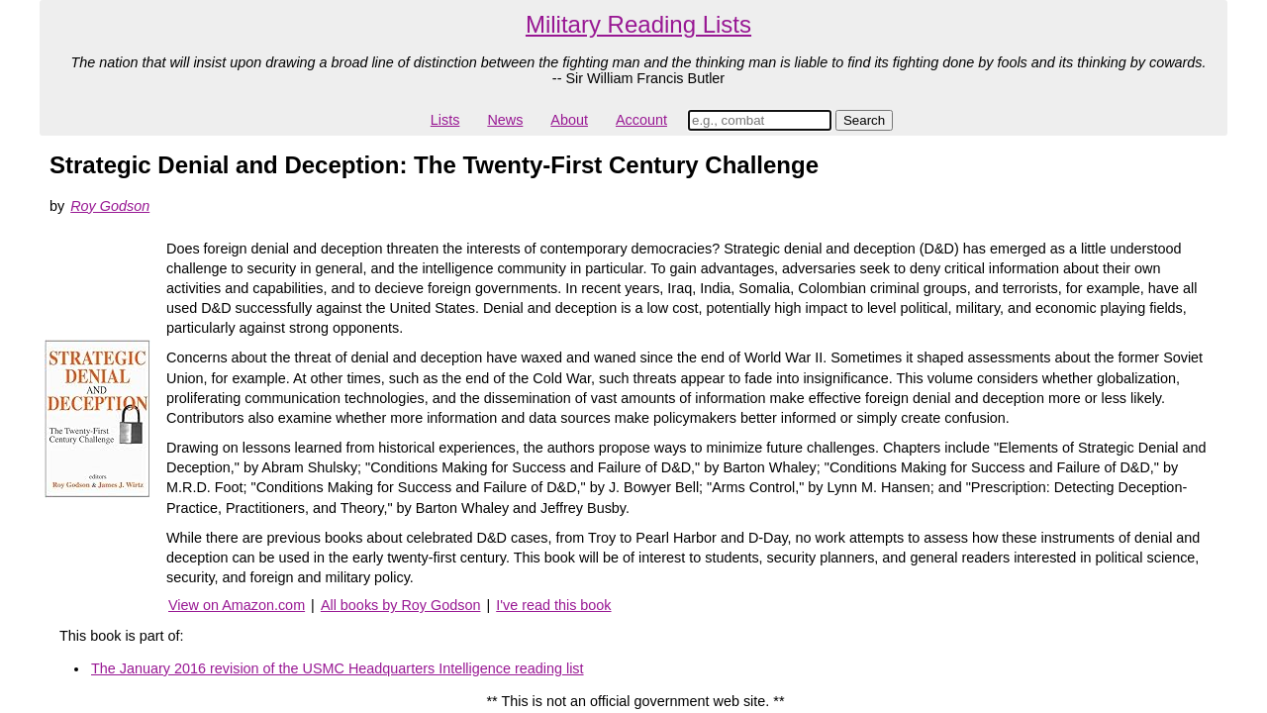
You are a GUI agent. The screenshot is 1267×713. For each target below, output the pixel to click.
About (569, 120)
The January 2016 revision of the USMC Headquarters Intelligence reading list (337, 668)
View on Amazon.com (236, 605)
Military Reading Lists (638, 24)
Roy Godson (109, 206)
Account (641, 120)
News (505, 120)
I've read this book (553, 605)
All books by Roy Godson (401, 605)
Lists (445, 120)
